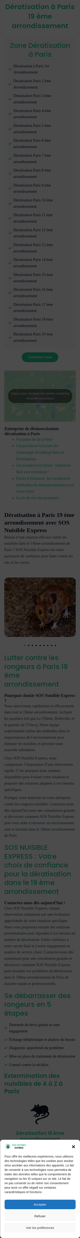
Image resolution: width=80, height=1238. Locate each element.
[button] (73, 1193)
